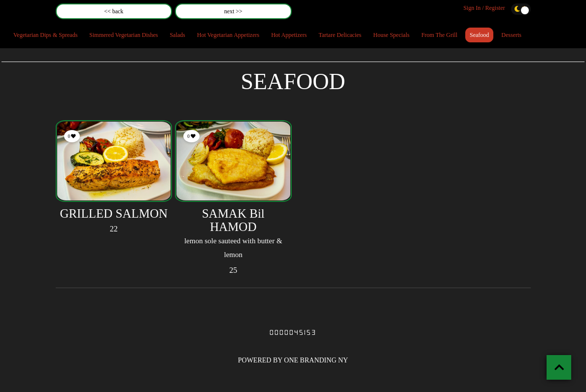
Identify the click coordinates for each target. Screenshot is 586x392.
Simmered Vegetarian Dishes (123, 35)
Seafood (479, 35)
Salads (177, 35)
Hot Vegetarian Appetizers (228, 35)
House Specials (391, 35)
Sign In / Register (484, 7)
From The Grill (439, 35)
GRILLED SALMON (114, 213)
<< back (113, 11)
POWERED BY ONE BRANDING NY (293, 360)
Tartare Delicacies (339, 35)
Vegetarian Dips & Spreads (45, 35)
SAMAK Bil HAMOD (233, 220)
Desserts (511, 35)
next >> (233, 11)
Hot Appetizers (289, 35)
